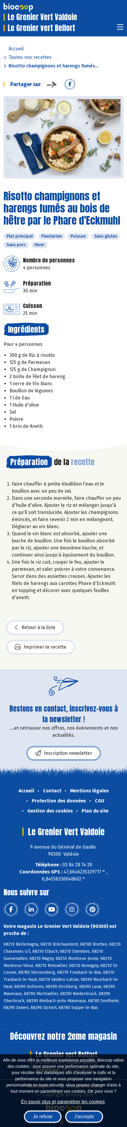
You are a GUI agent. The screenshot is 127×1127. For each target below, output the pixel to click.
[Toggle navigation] (120, 29)
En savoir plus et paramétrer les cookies (63, 1101)
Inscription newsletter (63, 753)
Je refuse (42, 1116)
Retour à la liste (35, 628)
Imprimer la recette (40, 647)
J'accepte (84, 1116)
